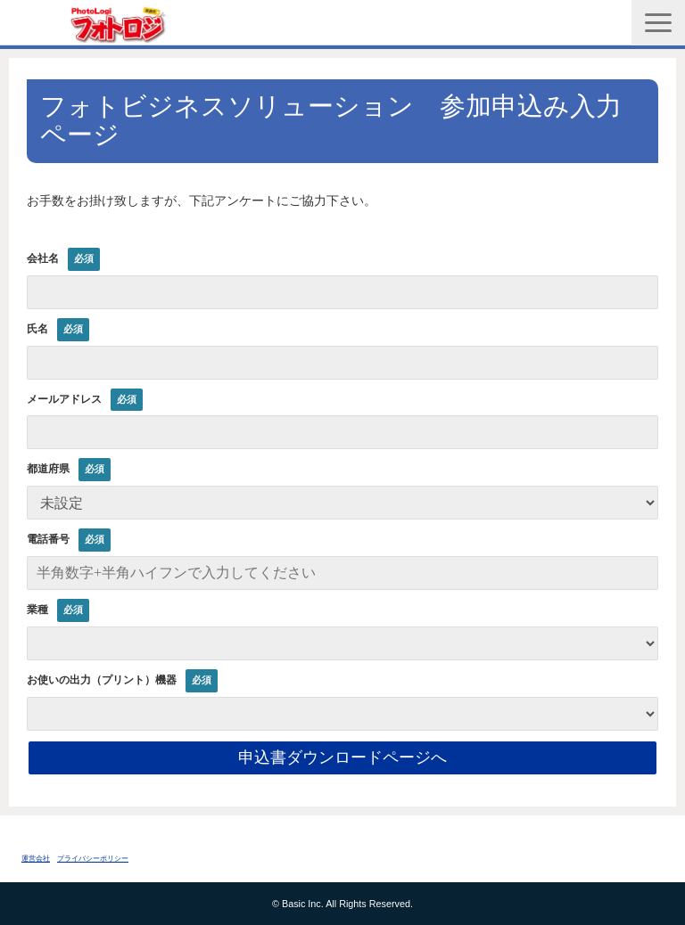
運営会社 (35, 859)
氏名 (37, 329)
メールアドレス (64, 399)
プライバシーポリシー (92, 859)
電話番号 (48, 539)
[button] (658, 22)
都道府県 (48, 468)
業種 (37, 609)
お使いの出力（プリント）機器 (102, 680)
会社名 (43, 258)
